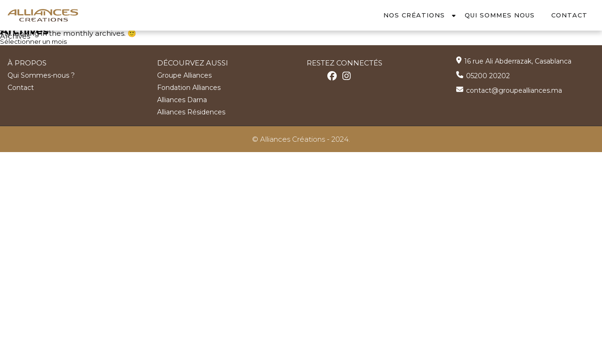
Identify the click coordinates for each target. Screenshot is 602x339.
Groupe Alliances (184, 75)
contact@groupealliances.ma (514, 90)
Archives (15, 36)
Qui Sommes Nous (500, 15)
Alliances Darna (182, 99)
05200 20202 (488, 75)
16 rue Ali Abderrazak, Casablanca (517, 60)
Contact (569, 15)
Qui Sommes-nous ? (41, 75)
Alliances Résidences (191, 111)
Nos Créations (414, 15)
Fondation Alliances (189, 87)
